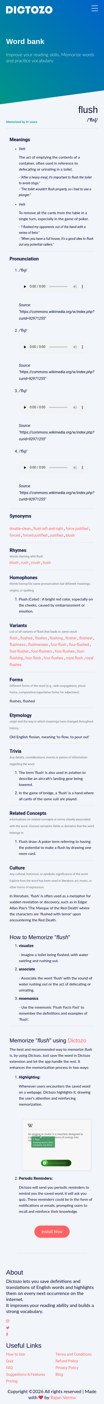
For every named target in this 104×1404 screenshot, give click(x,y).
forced (15, 535)
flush (14, 638)
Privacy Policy (66, 1368)
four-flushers (41, 651)
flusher (71, 638)
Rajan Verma (63, 1397)
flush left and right (48, 528)
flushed (26, 638)
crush (35, 562)
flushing (56, 638)
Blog (59, 1374)
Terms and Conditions (73, 1354)
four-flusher (19, 651)
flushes (41, 638)
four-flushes (65, 651)
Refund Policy (66, 1361)
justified (56, 535)
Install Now (52, 1231)
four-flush (58, 644)
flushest (85, 638)
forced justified (35, 535)
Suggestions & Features (25, 1374)
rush (24, 562)
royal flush (74, 658)
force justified (77, 528)
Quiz (9, 1361)
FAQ (9, 1368)
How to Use (15, 1354)
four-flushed (79, 644)
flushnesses (38, 644)
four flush (33, 658)
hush (47, 562)
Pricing (12, 1381)
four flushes (53, 658)
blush (70, 535)
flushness (18, 644)
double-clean (20, 528)
